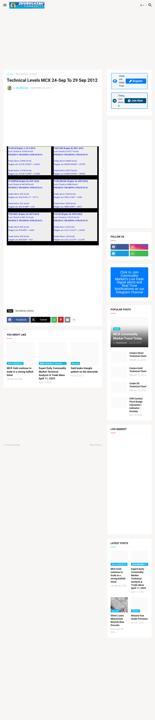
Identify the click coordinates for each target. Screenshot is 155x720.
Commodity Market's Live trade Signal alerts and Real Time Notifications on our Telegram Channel (129, 282)
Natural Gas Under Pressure (139, 617)
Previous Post (12, 445)
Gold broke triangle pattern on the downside (84, 370)
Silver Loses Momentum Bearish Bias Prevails (117, 620)
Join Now (135, 100)
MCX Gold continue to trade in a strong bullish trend (20, 372)
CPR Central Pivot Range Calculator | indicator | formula (135, 405)
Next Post (95, 445)
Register (136, 81)
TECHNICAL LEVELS (26, 74)
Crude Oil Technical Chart (137, 385)
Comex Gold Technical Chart (137, 370)
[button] (4, 5)
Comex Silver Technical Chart (137, 355)
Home (10, 74)
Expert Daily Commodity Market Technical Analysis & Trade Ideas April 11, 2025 (52, 373)
